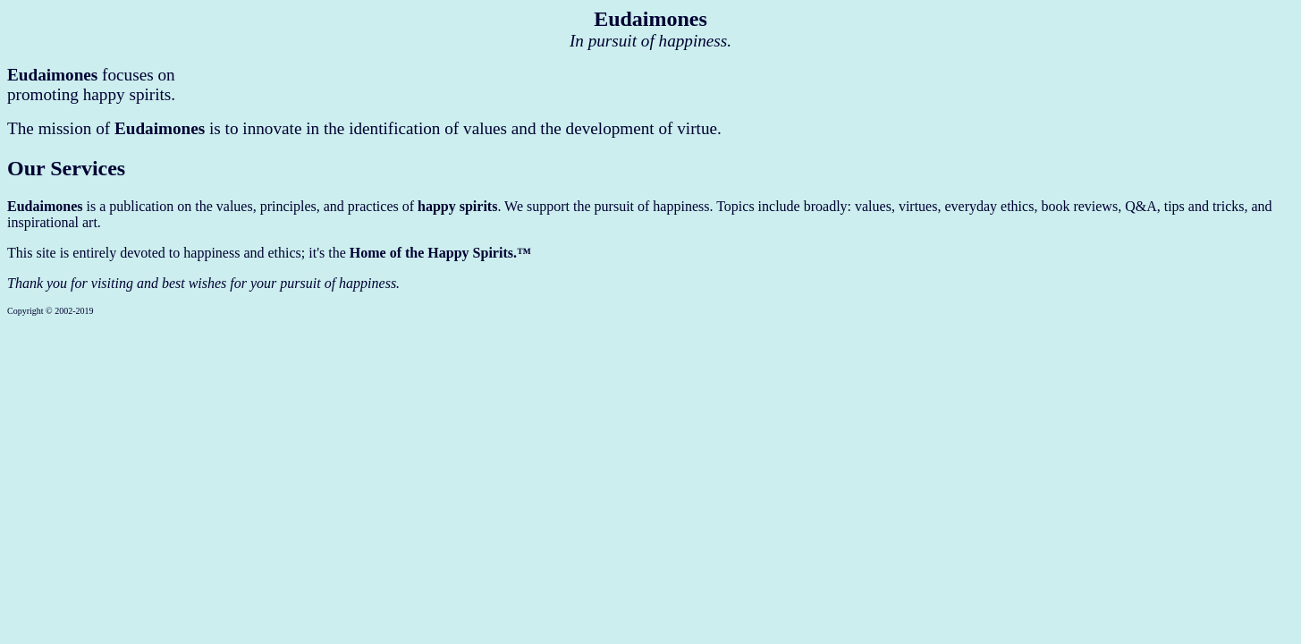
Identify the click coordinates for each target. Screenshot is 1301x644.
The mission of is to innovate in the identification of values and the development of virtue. (364, 128)
